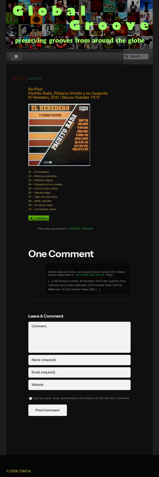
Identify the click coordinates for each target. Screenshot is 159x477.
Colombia (74, 228)
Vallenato (87, 228)
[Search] (136, 56)
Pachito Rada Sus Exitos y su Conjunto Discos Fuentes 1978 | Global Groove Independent (86, 274)
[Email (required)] (79, 372)
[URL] (79, 385)
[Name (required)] (79, 360)
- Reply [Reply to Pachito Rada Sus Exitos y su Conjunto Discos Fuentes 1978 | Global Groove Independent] (108, 275)
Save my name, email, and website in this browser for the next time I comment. (81, 398)
